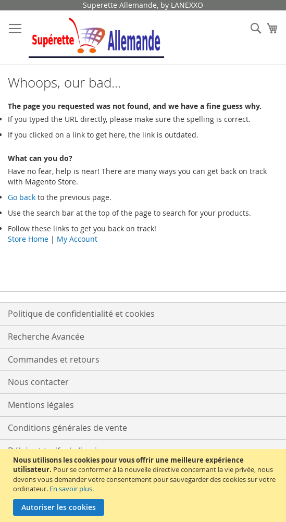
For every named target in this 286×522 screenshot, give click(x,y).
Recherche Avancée (46, 336)
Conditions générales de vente (67, 427)
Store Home (28, 239)
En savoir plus (70, 488)
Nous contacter (38, 382)
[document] (144, 485)
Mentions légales (41, 405)
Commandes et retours (54, 359)
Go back (21, 197)
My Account (77, 239)
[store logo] (96, 38)
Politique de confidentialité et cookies (81, 313)
